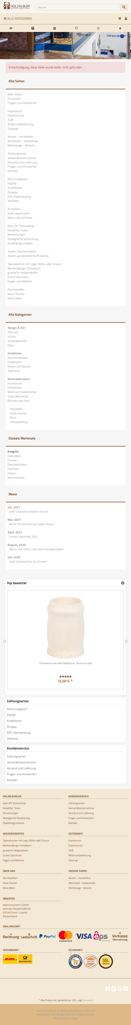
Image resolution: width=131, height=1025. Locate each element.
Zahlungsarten (17, 153)
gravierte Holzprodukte (22, 272)
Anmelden (14, 209)
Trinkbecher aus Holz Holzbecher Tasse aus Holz (65, 663)
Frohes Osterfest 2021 (23, 536)
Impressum (15, 111)
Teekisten (14, 370)
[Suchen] (78, 7)
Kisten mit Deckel (19, 366)
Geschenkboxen (18, 357)
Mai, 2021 (14, 519)
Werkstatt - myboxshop (23, 141)
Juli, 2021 (14, 507)
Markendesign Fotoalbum (24, 268)
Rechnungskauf (18, 179)
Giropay (12, 192)
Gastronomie (17, 413)
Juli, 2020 (14, 557)
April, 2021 (15, 532)
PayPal (12, 183)
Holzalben (16, 409)
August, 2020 (17, 544)
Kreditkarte (15, 187)
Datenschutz (16, 115)
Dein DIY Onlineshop (21, 226)
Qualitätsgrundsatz (20, 243)
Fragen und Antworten (22, 103)
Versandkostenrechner (22, 158)
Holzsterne (15, 383)
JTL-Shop (72, 1018)
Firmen (12, 460)
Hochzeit (13, 469)
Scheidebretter (17, 341)
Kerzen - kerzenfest (20, 136)
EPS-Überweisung (19, 196)
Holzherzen (15, 387)
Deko (11, 345)
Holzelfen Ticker (18, 230)
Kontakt (13, 171)
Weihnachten (16, 477)
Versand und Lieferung (22, 162)
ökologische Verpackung (23, 238)
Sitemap (13, 128)
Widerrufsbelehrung (20, 124)
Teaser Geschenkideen (22, 251)
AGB (10, 119)
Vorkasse (13, 200)
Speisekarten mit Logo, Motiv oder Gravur (35, 264)
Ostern (12, 473)
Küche (12, 336)
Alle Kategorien (18, 18)
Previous (4, 641)
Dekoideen (14, 456)
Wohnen (13, 332)
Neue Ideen (15, 298)
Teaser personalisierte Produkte (28, 255)
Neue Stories (16, 294)
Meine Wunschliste (20, 217)
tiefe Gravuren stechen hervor (28, 511)
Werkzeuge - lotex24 (21, 145)
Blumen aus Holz (18, 400)
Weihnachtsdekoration (22, 392)
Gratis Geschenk (18, 277)
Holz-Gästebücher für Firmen (28, 561)
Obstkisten (15, 362)
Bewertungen (16, 234)
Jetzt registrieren (19, 213)
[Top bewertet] (122, 583)
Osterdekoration (18, 396)
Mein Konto (15, 94)
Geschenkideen (17, 464)
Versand (87, 1000)
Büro (12, 417)
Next (126, 641)
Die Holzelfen (16, 289)
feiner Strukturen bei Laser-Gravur (31, 524)
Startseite (14, 98)
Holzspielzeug (18, 421)
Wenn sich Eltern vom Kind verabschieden (36, 549)
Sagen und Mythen (20, 281)
